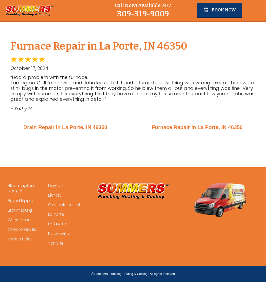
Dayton (55, 186)
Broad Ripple (20, 201)
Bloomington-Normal (22, 188)
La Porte (56, 214)
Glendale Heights (65, 205)
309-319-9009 (143, 13)
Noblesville (58, 234)
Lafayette (58, 224)
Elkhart (54, 195)
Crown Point (20, 239)
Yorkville (56, 243)
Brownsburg (20, 210)
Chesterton (19, 220)
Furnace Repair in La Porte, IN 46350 (197, 127)
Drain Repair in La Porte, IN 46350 (65, 127)
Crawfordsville (22, 229)
